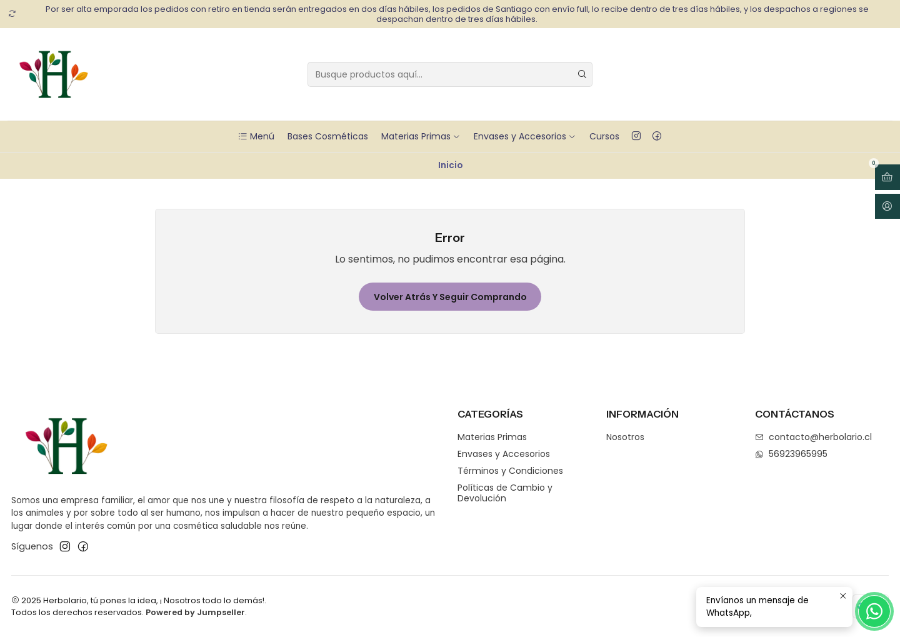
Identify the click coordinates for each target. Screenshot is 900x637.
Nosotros (625, 437)
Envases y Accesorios (525, 136)
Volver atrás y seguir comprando (450, 297)
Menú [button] (256, 136)
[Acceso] (887, 206)
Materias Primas (421, 136)
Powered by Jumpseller (195, 612)
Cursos (604, 136)
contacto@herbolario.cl (813, 437)
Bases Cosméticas (328, 136)
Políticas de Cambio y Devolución (505, 493)
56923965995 (791, 454)
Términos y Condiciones (510, 470)
